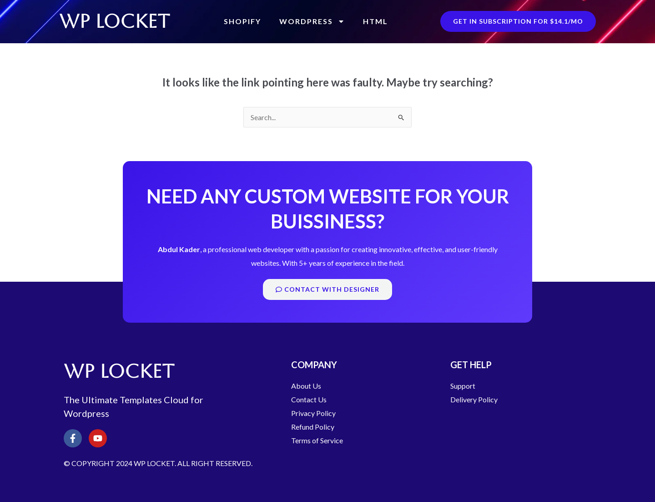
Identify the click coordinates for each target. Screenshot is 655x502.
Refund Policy (312, 426)
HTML (375, 21)
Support (462, 385)
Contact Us (309, 399)
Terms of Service (317, 440)
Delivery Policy (474, 399)
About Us (306, 385)
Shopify (242, 21)
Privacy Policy (313, 413)
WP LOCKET (114, 21)
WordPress (312, 21)
